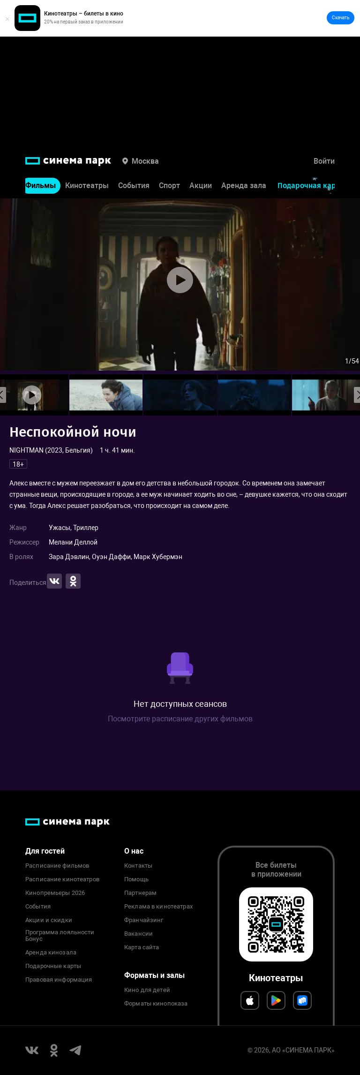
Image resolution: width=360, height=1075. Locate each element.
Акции (200, 186)
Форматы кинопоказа (156, 1003)
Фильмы (40, 186)
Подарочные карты (53, 966)
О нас (133, 851)
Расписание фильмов (57, 866)
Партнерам (140, 893)
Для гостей (45, 851)
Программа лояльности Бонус (60, 935)
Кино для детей (147, 990)
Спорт (169, 186)
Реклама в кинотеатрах (158, 906)
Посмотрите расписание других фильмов (180, 718)
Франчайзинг (143, 920)
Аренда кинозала (50, 952)
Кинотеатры (87, 186)
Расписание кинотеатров (62, 879)
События (134, 186)
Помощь (136, 879)
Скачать (340, 17)
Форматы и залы (154, 975)
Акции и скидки (48, 920)
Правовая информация (58, 980)
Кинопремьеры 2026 (55, 893)
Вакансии (138, 934)
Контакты (138, 866)
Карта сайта (141, 947)
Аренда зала (243, 186)
